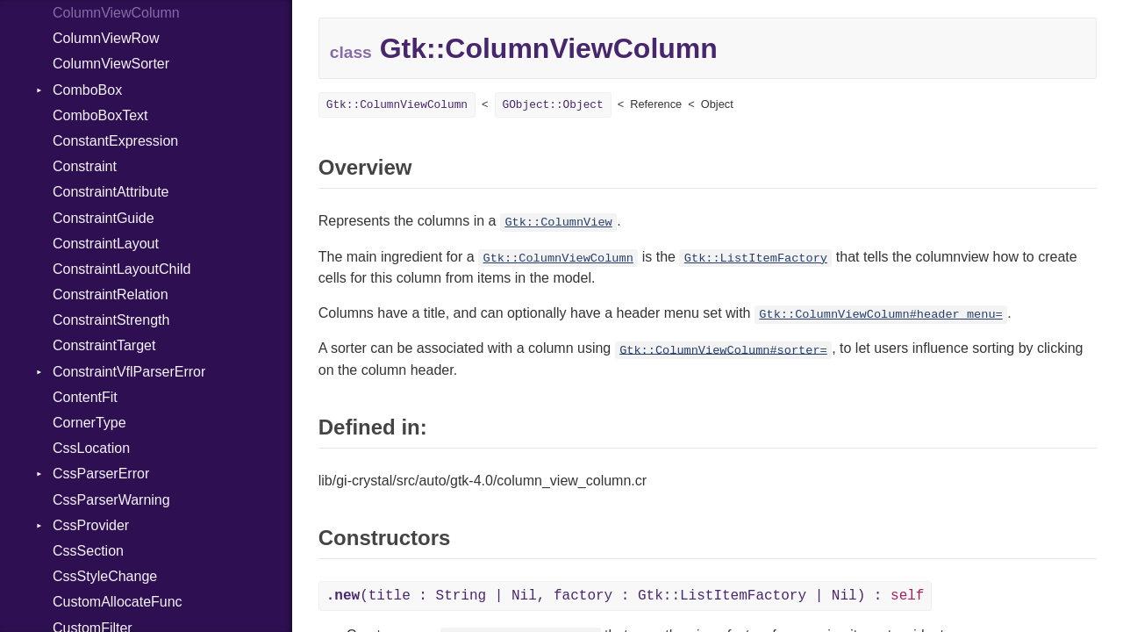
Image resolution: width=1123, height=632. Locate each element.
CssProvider (91, 525)
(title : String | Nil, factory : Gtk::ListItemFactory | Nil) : (625, 596)
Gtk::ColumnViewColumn (397, 104)
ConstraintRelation (110, 294)
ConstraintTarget (104, 345)
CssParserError (101, 473)
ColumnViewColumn (116, 12)
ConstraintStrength (111, 319)
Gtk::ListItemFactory (755, 258)
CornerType (89, 422)
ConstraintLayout (106, 243)
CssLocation (91, 448)
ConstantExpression (115, 140)
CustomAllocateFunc (117, 601)
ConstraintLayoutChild (121, 269)
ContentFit (85, 397)
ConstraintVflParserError (129, 371)
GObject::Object (553, 104)
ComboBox (87, 90)
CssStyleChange (105, 576)
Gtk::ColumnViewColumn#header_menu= (880, 314)
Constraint (85, 166)
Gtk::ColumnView (558, 222)
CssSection (88, 550)
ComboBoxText (100, 115)
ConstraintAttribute (111, 191)
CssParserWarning (111, 499)
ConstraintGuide (103, 218)
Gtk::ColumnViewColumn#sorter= (723, 349)
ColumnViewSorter (111, 63)
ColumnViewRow (106, 38)
